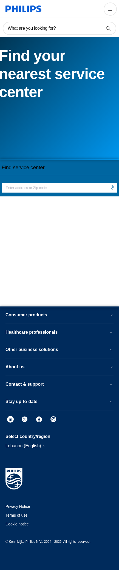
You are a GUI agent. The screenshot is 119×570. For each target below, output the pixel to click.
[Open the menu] (110, 9)
